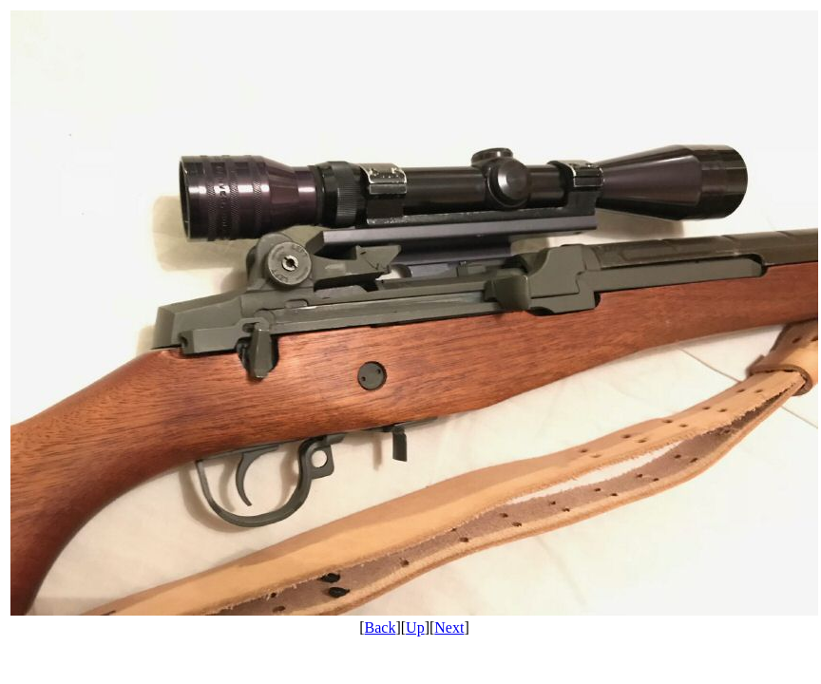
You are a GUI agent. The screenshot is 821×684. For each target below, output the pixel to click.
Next (449, 627)
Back (380, 627)
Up (415, 627)
